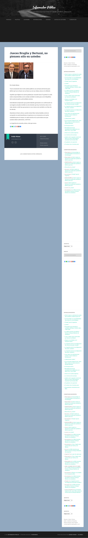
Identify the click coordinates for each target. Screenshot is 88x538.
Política (17, 19)
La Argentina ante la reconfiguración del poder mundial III (73, 110)
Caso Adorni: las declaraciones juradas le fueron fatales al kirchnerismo (72, 115)
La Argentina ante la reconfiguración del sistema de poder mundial (73, 103)
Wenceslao (67, 167)
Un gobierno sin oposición (71, 142)
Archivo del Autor (12, 142)
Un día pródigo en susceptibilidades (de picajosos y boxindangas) (73, 78)
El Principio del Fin (69, 125)
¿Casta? (67, 83)
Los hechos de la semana (71, 135)
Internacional (37, 19)
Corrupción (72, 19)
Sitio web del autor (15, 142)
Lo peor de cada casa (76, 454)
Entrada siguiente (44, 145)
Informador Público (44, 7)
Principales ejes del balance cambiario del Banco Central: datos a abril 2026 (73, 87)
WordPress (34, 534)
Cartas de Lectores (60, 19)
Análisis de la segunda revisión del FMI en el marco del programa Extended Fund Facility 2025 (73, 139)
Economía (27, 19)
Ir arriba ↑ (81, 534)
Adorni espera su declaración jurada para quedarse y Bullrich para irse (73, 75)
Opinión (48, 19)
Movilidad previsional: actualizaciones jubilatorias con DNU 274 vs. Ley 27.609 (72, 129)
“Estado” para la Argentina (71, 81)
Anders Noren (73, 534)
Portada (8, 19)
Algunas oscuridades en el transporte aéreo (71, 100)
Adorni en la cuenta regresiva (71, 132)
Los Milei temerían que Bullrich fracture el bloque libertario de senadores (72, 92)
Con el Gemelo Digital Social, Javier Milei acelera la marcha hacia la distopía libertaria (73, 122)
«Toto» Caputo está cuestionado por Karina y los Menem (72, 96)
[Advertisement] (44, 32)
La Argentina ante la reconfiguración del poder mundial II (73, 107)
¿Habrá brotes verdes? (70, 118)
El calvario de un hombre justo (72, 144)
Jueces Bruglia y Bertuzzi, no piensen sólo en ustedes (29, 54)
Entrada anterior (43, 143)
